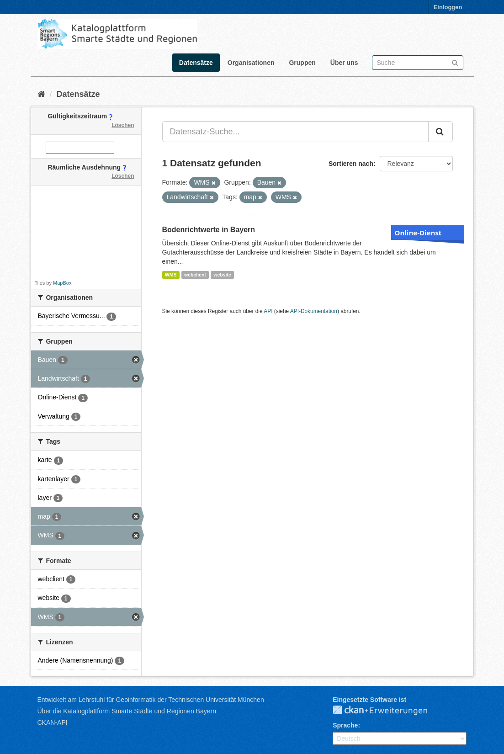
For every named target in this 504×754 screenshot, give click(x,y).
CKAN (387, 710)
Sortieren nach (351, 163)
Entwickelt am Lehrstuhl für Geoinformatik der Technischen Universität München (150, 699)
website (222, 274)
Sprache (345, 725)
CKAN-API (52, 722)
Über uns (344, 62)
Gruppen (302, 62)
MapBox (62, 283)
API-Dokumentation (313, 311)
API (268, 311)
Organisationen (251, 62)
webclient (195, 274)
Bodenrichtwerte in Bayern (208, 230)
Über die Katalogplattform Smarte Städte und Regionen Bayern (126, 711)
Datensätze (196, 62)
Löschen (122, 125)
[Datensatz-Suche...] (295, 131)
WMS (171, 274)
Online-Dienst (418, 232)
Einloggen (448, 7)
